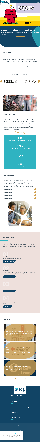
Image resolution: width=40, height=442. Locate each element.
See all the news (20, 379)
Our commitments (9, 261)
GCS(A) (20, 430)
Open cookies (20, 425)
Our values (7, 306)
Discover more (20, 38)
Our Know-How (8, 189)
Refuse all (4, 438)
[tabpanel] (20, 14)
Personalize (11, 438)
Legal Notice (20, 427)
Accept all (19, 438)
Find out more (20, 132)
